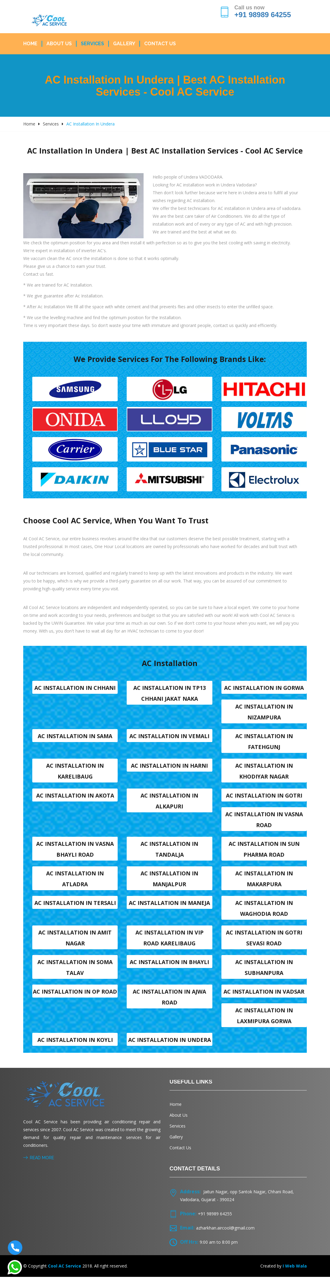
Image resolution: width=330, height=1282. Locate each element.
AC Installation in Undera (169, 1044)
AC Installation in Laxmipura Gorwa (264, 1020)
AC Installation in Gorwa (264, 689)
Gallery (124, 43)
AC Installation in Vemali (169, 737)
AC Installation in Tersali (75, 906)
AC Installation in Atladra (75, 882)
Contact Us (160, 43)
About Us (59, 43)
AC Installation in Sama (75, 737)
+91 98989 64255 (262, 15)
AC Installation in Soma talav (75, 971)
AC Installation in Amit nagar (75, 941)
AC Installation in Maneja (169, 906)
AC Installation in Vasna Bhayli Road (75, 852)
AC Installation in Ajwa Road (169, 1001)
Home (30, 43)
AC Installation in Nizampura (264, 713)
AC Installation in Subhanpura (264, 971)
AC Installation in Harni (169, 767)
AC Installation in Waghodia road (264, 912)
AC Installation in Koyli (75, 1044)
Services (92, 43)
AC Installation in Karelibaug (75, 773)
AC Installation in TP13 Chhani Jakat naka (169, 694)
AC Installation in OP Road (75, 995)
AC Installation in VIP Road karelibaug (169, 941)
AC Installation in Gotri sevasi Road (264, 941)
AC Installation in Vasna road (264, 822)
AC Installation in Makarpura (264, 882)
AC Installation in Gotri (264, 797)
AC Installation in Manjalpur (169, 882)
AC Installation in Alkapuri (169, 803)
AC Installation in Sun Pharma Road (264, 852)
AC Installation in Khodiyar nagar (264, 773)
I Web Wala (295, 1271)
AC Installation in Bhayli (169, 965)
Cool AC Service (64, 1271)
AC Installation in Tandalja (169, 852)
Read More (38, 1162)
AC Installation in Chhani (75, 689)
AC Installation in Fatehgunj (264, 743)
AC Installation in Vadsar (264, 995)
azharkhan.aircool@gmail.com (225, 1233)
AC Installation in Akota (75, 797)
